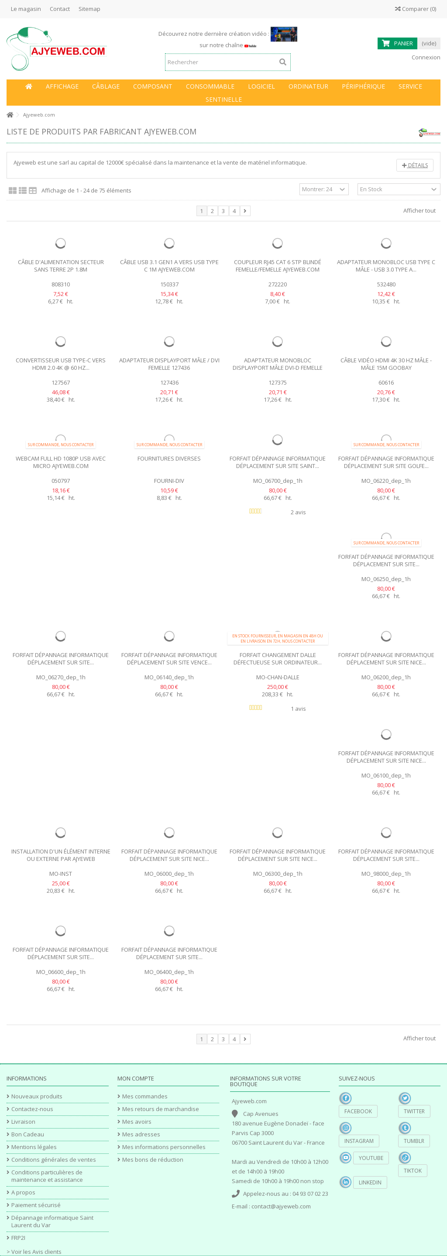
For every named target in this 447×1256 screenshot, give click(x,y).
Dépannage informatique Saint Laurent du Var (52, 1221)
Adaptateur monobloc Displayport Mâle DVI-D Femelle (278, 364)
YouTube (371, 1158)
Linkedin (370, 1182)
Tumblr (414, 1141)
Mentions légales (34, 1147)
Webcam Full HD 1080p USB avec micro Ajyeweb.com (61, 462)
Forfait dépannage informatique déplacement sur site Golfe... (386, 462)
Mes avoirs (136, 1121)
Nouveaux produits (36, 1096)
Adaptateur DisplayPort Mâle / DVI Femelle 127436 (169, 364)
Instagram (359, 1141)
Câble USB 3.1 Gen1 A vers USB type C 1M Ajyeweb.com (169, 265)
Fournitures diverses (169, 458)
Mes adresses (141, 1134)
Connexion (425, 57)
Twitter (414, 1111)
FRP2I (18, 1238)
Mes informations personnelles (164, 1147)
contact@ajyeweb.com (281, 1206)
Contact (60, 9)
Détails (415, 165)
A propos (23, 1192)
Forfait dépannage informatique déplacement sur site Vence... (169, 658)
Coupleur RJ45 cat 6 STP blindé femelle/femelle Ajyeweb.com (277, 265)
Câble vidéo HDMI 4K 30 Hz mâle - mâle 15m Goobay (386, 364)
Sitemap (89, 9)
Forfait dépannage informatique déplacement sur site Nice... (386, 658)
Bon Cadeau (27, 1134)
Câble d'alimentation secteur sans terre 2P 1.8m (61, 265)
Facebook (358, 1111)
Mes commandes (145, 1096)
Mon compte (135, 1078)
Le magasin (26, 9)
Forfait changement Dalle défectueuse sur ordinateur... (278, 658)
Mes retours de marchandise (160, 1109)
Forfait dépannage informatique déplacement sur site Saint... (278, 462)
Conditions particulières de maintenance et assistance (47, 1176)
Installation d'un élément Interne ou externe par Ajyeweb (60, 855)
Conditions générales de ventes (53, 1159)
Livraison (23, 1121)
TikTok (413, 1170)
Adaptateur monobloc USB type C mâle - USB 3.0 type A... (386, 265)
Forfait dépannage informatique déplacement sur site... (386, 560)
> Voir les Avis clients (34, 1252)
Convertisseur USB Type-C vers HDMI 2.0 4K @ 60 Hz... (61, 364)
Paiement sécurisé (36, 1205)
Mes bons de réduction (152, 1159)
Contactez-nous (32, 1109)
